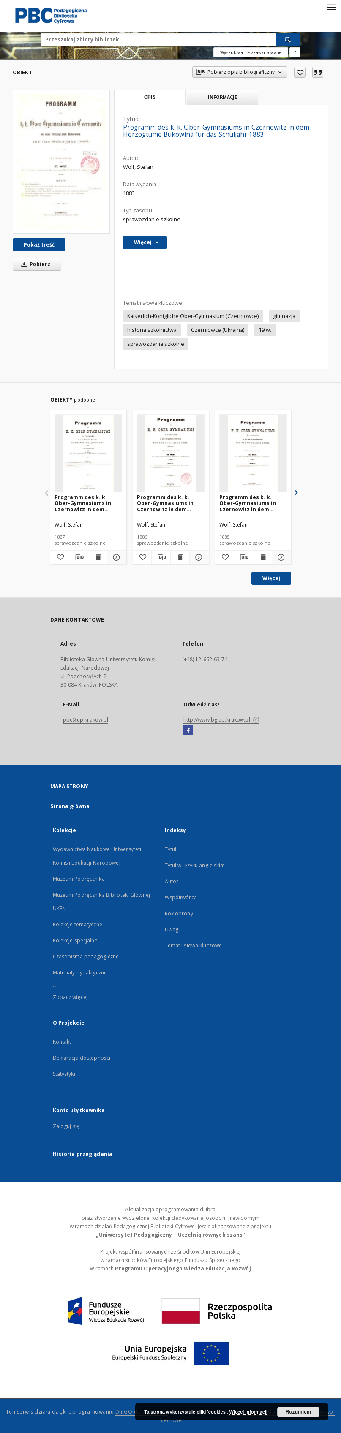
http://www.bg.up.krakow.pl (221, 719)
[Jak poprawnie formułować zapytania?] (294, 52)
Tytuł (171, 849)
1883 (129, 193)
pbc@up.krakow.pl (86, 719)
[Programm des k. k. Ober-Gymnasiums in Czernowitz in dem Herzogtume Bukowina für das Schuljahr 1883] (61, 161)
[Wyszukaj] (288, 39)
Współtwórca (181, 897)
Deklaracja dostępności (82, 1057)
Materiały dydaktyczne (80, 972)
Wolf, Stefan (138, 167)
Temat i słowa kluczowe (193, 945)
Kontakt (62, 1041)
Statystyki (64, 1073)
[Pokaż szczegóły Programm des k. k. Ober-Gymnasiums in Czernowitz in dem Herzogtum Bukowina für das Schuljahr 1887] (115, 557)
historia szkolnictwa (152, 330)
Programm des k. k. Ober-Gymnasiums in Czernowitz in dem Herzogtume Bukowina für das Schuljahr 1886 (167, 503)
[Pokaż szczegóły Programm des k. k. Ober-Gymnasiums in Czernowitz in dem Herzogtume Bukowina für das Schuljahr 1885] (280, 557)
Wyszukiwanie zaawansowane (250, 52)
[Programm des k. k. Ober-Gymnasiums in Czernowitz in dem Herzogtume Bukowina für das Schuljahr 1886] (170, 454)
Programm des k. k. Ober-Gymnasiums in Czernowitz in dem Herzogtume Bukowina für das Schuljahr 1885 (250, 503)
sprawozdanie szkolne (151, 219)
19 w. (265, 330)
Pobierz (34, 264)
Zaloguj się (66, 1126)
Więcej (271, 578)
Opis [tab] (149, 97)
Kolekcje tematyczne (77, 924)
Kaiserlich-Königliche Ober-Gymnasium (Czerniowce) (193, 316)
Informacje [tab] (222, 97)
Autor (172, 881)
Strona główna (70, 806)
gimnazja (284, 316)
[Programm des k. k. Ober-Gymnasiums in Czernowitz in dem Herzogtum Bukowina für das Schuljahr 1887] (88, 454)
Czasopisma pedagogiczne (86, 956)
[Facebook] (188, 731)
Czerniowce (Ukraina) (217, 330)
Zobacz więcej (70, 997)
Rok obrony (179, 913)
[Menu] (331, 7)
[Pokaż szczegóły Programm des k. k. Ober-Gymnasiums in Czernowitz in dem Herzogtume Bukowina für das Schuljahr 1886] (197, 557)
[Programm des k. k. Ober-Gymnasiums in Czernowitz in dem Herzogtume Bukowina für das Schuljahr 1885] (253, 454)
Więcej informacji (248, 1411)
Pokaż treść (39, 244)
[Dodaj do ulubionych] (300, 72)
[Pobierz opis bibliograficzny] (78, 557)
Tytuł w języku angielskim (195, 865)
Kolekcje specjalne (75, 940)
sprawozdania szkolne (155, 343)
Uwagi (172, 929)
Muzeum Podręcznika (79, 878)
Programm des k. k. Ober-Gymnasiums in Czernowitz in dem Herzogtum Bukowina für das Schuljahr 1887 (88, 503)
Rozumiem (298, 1412)
